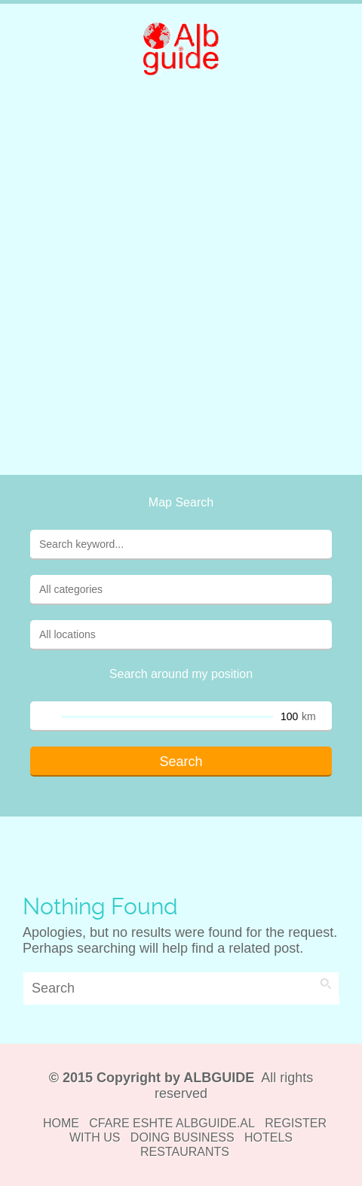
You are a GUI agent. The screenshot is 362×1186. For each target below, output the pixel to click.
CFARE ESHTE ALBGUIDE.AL (172, 1123)
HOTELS (268, 1137)
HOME (61, 1123)
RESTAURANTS (184, 1151)
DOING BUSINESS (182, 1137)
